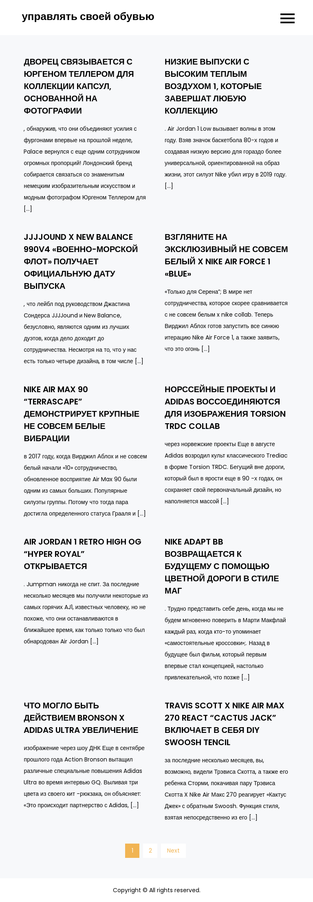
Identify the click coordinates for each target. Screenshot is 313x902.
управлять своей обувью (88, 16)
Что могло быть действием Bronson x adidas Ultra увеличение (81, 718)
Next (173, 850)
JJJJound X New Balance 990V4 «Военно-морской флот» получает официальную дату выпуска (81, 261)
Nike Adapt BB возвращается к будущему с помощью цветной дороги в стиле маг (222, 566)
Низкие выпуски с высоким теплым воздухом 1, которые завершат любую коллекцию (213, 86)
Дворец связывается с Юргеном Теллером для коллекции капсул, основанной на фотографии (79, 86)
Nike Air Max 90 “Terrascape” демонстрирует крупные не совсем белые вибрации (81, 414)
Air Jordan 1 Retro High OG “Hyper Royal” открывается (82, 554)
